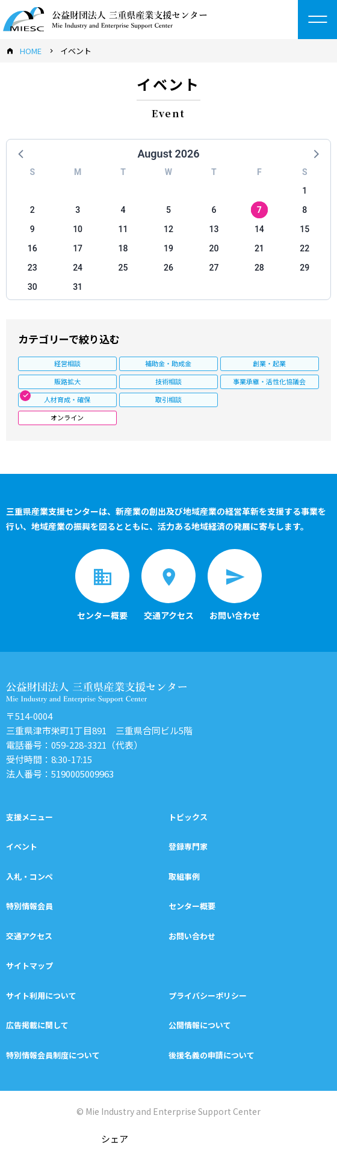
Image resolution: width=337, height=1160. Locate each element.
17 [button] (77, 248)
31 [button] (77, 287)
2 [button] (32, 210)
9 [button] (32, 229)
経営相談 (67, 363)
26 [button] (168, 267)
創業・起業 (269, 363)
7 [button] (259, 210)
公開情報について (199, 1025)
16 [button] (32, 248)
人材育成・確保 (67, 399)
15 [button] (304, 229)
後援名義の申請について (211, 1055)
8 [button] (304, 210)
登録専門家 (188, 846)
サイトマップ (29, 965)
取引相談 (168, 399)
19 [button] (168, 248)
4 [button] (123, 210)
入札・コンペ (29, 876)
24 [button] (77, 267)
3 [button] (77, 210)
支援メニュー (29, 817)
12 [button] (168, 229)
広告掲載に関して (37, 1025)
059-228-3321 (79, 744)
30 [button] (32, 287)
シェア (114, 1138)
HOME (31, 51)
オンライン (67, 417)
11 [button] (123, 229)
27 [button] (213, 267)
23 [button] (32, 267)
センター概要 (191, 906)
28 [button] (259, 267)
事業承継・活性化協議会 (269, 381)
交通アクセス (29, 936)
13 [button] (213, 229)
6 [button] (213, 210)
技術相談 (168, 381)
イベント (21, 846)
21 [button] (259, 248)
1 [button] (304, 190)
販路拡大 (67, 381)
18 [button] (123, 248)
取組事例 (184, 876)
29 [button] (304, 267)
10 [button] (77, 229)
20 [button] (213, 248)
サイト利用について (41, 995)
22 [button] (304, 248)
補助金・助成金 (168, 363)
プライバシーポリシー (207, 995)
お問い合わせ (191, 936)
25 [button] (123, 267)
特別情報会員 (29, 906)
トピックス (188, 817)
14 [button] (259, 229)
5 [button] (168, 210)
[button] (22, 153)
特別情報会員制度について (53, 1055)
